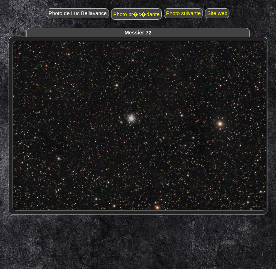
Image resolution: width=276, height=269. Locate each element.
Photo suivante (183, 13)
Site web (217, 13)
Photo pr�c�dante (136, 14)
